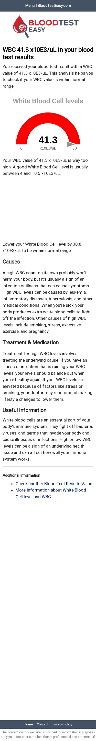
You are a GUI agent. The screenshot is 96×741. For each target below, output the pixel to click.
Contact (42, 724)
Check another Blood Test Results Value (54, 483)
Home (28, 724)
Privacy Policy (62, 724)
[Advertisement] (48, 209)
